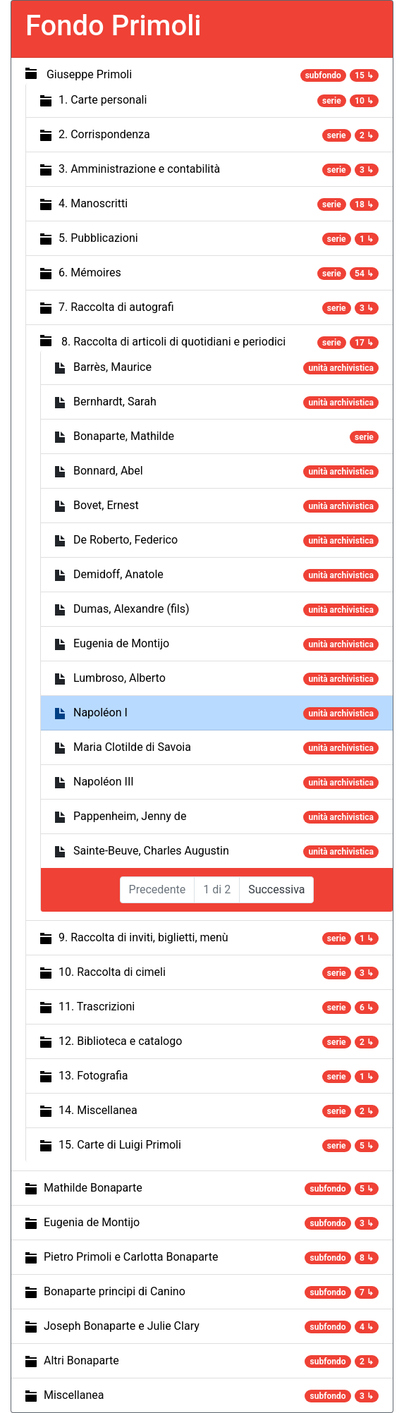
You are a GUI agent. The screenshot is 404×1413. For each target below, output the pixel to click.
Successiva (276, 889)
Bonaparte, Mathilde (123, 436)
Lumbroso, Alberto (119, 678)
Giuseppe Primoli (89, 74)
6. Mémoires (90, 272)
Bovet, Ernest (106, 505)
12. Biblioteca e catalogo (120, 1041)
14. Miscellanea (98, 1110)
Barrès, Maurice (112, 367)
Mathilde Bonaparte (93, 1187)
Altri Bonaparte (81, 1360)
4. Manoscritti (93, 203)
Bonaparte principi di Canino (114, 1291)
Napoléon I (100, 712)
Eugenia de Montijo (121, 643)
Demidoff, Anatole (118, 574)
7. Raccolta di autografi (116, 307)
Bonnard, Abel (108, 470)
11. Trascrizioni (97, 1006)
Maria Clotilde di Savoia (132, 747)
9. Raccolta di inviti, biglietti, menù (143, 937)
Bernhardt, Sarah (115, 401)
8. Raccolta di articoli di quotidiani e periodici (173, 341)
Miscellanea (74, 1395)
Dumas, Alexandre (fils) (131, 609)
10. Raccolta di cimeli (112, 972)
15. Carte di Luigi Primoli (120, 1144)
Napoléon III (103, 781)
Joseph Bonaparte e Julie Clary (122, 1326)
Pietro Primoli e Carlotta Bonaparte (131, 1257)
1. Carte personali (103, 99)
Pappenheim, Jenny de (129, 816)
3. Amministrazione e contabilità (139, 169)
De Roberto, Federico (125, 539)
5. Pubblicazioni (98, 238)
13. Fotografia (93, 1075)
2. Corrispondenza (104, 134)
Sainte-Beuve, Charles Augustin (151, 850)
